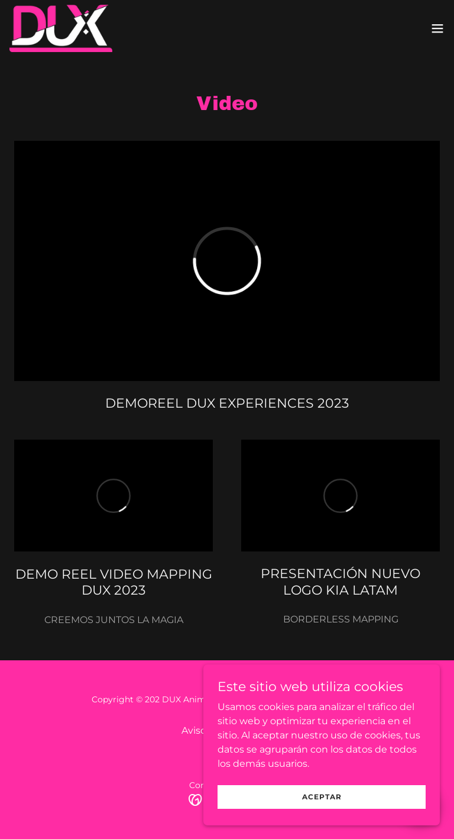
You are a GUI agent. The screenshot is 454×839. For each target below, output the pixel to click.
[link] (60, 28)
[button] (437, 28)
